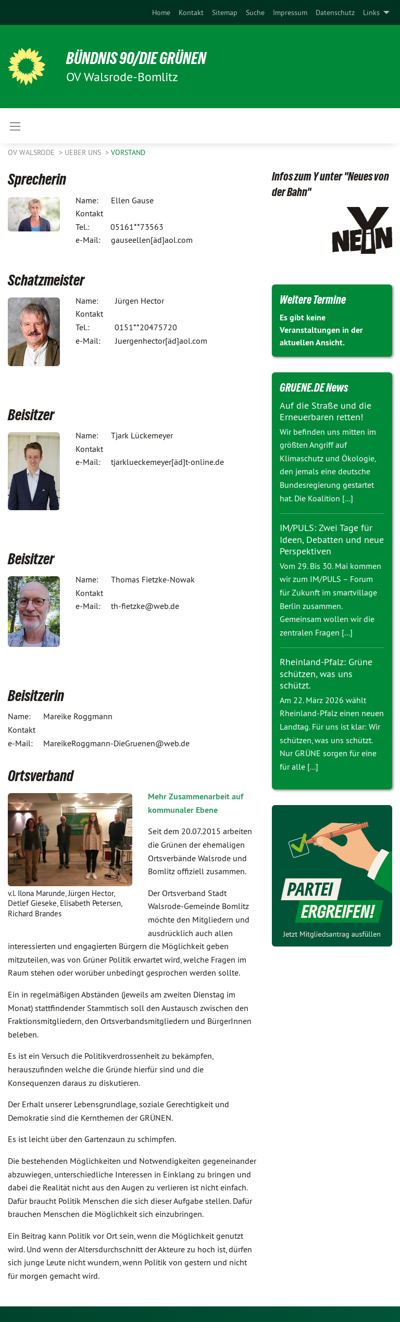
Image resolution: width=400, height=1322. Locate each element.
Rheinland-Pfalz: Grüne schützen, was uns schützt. (326, 673)
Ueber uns (84, 152)
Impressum (290, 12)
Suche (255, 12)
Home (161, 12)
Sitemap (225, 12)
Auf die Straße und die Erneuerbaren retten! (325, 411)
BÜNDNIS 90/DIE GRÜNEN (136, 58)
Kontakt (191, 12)
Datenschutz (335, 12)
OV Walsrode (32, 152)
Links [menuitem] (371, 12)
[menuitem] (161, 12)
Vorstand (128, 152)
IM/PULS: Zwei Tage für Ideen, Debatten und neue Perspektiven (332, 539)
